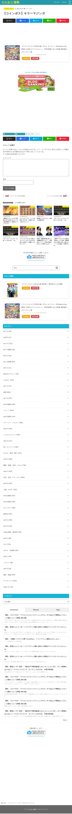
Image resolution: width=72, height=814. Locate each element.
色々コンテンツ (10, 447)
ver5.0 (7, 569)
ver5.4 (7, 520)
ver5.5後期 (9, 496)
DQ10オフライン (11, 374)
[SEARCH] (69, 2)
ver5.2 (7, 538)
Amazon (26, 58)
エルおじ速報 (10, 2)
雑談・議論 (9, 575)
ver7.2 (7, 368)
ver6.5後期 (9, 405)
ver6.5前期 (9, 417)
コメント (7, 158)
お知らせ (8, 587)
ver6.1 (7, 471)
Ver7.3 (7, 356)
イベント (8, 411)
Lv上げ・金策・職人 (12, 453)
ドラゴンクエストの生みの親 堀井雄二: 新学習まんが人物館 (42, 284)
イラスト (8, 563)
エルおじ (8, 380)
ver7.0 (7, 398)
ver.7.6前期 (9, 362)
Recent (36, 610)
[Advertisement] (36, 112)
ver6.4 (7, 429)
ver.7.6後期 (9, 350)
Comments (14, 610)
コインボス (36, 134)
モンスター (9, 508)
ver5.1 (7, 557)
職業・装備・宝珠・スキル (14, 465)
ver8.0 (7, 338)
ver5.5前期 (9, 502)
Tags (58, 610)
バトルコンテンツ (9, 8)
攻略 (29, 134)
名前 (4, 179)
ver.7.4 (8, 344)
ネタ (7, 544)
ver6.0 (7, 484)
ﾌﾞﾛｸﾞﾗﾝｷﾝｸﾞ (56, 2)
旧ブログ (64, 2)
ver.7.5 (7, 331)
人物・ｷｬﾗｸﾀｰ (10, 490)
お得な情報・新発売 (12, 532)
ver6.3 (7, 441)
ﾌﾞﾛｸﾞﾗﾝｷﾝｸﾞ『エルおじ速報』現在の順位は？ (36, 72)
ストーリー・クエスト (13, 423)
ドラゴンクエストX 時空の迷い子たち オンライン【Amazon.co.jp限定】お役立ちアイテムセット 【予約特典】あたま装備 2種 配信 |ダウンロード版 (44, 49)
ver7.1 (7, 386)
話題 (7, 392)
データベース (20, 134)
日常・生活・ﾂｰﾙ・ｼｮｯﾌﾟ (14, 478)
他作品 (7, 514)
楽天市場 (36, 58)
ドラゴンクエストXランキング (36, 260)
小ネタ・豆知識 (10, 551)
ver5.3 (7, 526)
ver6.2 (7, 459)
